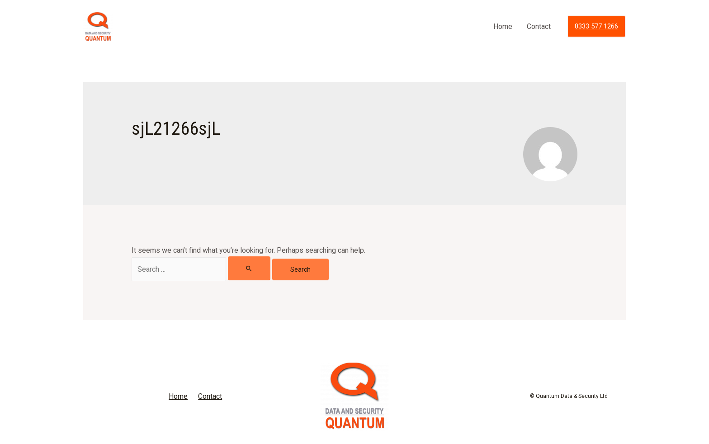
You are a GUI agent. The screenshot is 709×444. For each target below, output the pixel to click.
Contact (539, 26)
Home (502, 26)
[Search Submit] (249, 268)
